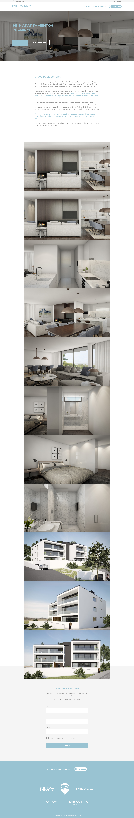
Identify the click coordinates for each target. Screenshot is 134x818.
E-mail (48, 727)
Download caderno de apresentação (67, 699)
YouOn (79, 815)
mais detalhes (39, 43)
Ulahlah (67, 815)
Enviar (67, 745)
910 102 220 (116, 6)
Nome (48, 706)
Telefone (49, 717)
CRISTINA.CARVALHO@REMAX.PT (95, 6)
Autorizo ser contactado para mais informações (63, 738)
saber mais (20, 43)
